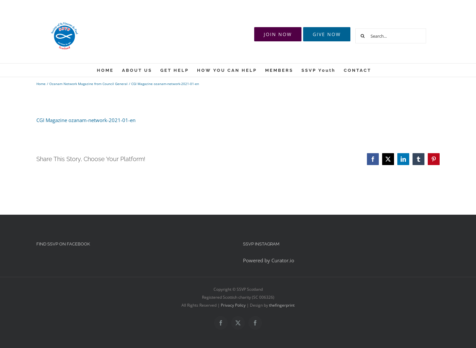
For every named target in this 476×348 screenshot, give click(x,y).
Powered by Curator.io (268, 260)
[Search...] (390, 35)
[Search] (362, 35)
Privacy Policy (233, 305)
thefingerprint (282, 305)
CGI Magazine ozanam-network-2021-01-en (86, 120)
